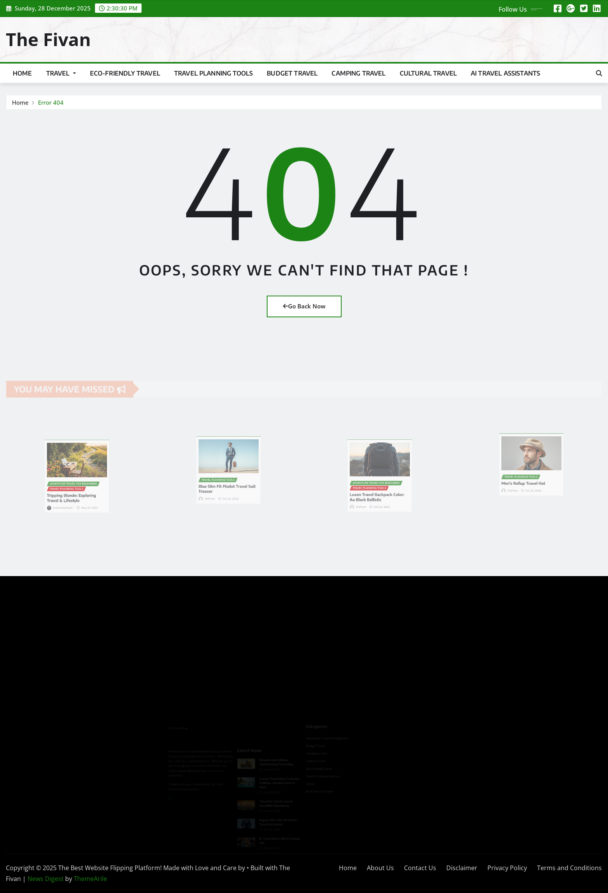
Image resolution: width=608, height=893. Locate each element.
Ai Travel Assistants (505, 73)
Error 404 (51, 103)
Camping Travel (358, 73)
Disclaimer (461, 868)
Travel (61, 73)
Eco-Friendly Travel (125, 73)
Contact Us (420, 868)
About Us (380, 868)
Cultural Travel (428, 73)
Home (22, 73)
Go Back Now (304, 306)
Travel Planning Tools (213, 73)
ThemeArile (90, 878)
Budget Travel (292, 73)
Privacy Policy (507, 868)
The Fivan (48, 39)
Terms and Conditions (569, 868)
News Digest (46, 878)
